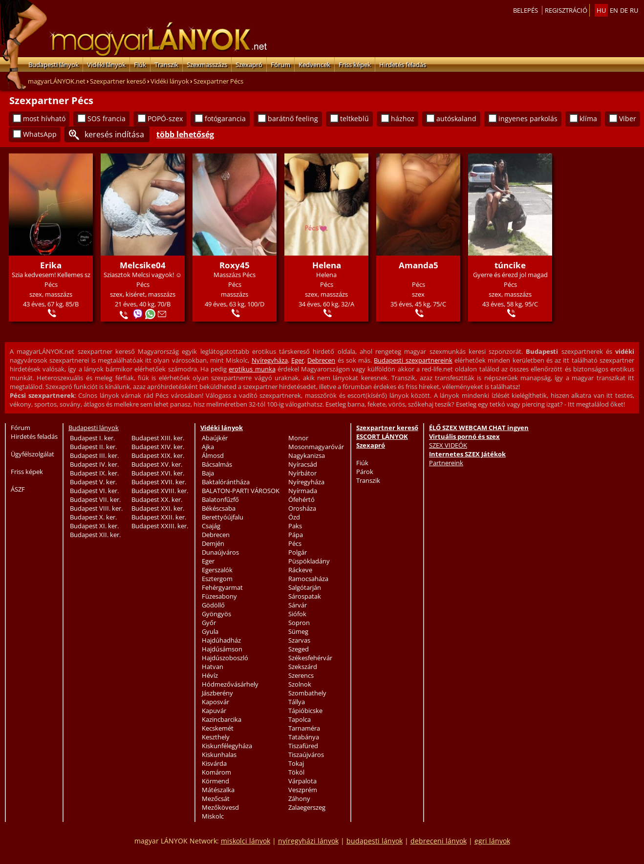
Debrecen (321, 360)
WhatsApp (40, 134)
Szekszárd (302, 666)
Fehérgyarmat (222, 587)
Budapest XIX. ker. (157, 455)
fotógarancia (225, 118)
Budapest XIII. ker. (157, 437)
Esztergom (217, 578)
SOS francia (106, 118)
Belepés (525, 10)
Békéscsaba (219, 508)
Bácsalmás (217, 464)
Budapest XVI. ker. (157, 473)
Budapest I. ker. (92, 437)
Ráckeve (300, 569)
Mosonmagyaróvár (316, 446)
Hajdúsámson (222, 649)
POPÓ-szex (165, 118)
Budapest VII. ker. (95, 499)
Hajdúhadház (221, 640)
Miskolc (213, 816)
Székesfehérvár (310, 657)
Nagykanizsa (306, 455)
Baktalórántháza (226, 481)
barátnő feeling (293, 118)
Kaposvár (215, 701)
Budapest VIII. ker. (96, 508)
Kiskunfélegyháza (227, 745)
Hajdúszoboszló (225, 657)
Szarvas (299, 640)
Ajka (208, 446)
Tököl (296, 772)
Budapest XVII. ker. (158, 481)
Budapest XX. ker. (156, 499)
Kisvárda (214, 763)
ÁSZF (18, 489)
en (614, 10)
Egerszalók (217, 569)
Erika (51, 265)
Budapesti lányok (53, 64)
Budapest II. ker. (93, 446)
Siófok (297, 613)
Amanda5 (418, 265)
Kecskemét (218, 728)
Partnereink (446, 462)
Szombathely (307, 693)
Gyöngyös (216, 613)
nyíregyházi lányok (308, 840)
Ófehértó (301, 499)
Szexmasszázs (207, 64)
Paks (295, 525)
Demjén (213, 543)
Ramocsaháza (308, 578)
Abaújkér (215, 437)
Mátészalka (218, 789)
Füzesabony (219, 596)
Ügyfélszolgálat (32, 454)
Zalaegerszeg (306, 807)
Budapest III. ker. (94, 455)
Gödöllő (213, 605)
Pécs (294, 543)
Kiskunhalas (219, 754)
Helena (326, 265)
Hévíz (210, 675)
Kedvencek (314, 64)
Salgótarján (304, 587)
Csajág (211, 525)
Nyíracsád (302, 464)
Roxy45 (234, 265)
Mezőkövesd (220, 807)
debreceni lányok (438, 840)
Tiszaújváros (306, 754)
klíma (588, 118)
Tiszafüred (303, 745)
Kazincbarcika (221, 719)
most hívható (44, 118)
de (624, 10)
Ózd (294, 517)
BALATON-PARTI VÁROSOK (240, 490)
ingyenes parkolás (528, 118)
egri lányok (492, 840)
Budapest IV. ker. (94, 464)
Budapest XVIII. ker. (159, 490)
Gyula (210, 631)
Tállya (296, 701)
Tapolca (299, 719)
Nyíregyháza (270, 360)
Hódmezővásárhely (230, 684)
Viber (627, 118)
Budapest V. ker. (93, 481)
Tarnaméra (304, 728)
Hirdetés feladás (402, 64)
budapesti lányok (374, 840)
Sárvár (297, 605)
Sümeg (298, 631)
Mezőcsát (216, 798)
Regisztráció (566, 10)
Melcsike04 (143, 265)
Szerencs (301, 675)
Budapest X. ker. (93, 517)
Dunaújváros (220, 552)
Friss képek (355, 64)
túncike (510, 265)
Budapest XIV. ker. (157, 446)
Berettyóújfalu (222, 517)
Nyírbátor (302, 473)
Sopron (299, 622)
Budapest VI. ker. (94, 490)
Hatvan (212, 666)
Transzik (166, 64)
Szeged (298, 649)
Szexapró (249, 64)
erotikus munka (252, 369)
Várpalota (302, 781)
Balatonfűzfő (220, 499)
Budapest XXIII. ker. (159, 525)
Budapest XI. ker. (94, 525)
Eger (297, 360)
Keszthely (216, 737)
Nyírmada (302, 490)
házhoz (402, 118)
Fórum (280, 64)
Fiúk (140, 64)
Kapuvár (214, 710)
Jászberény (217, 693)
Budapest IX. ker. (94, 473)
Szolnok (299, 684)
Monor (298, 437)
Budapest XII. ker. (95, 534)
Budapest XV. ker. (156, 464)
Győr (209, 622)
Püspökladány (309, 561)
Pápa (295, 534)
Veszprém (302, 789)
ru (634, 10)
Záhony (299, 798)
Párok (364, 471)
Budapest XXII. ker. (158, 517)
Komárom (216, 772)
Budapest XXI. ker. (157, 508)
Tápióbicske (305, 710)
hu (601, 10)
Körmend (215, 781)
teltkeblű (354, 118)
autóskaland (456, 118)
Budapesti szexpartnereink (413, 360)
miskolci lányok (245, 840)
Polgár (297, 552)
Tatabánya (303, 737)
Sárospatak (304, 596)
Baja (208, 473)
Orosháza (302, 508)
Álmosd (213, 455)
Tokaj (296, 763)
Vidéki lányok (106, 64)
